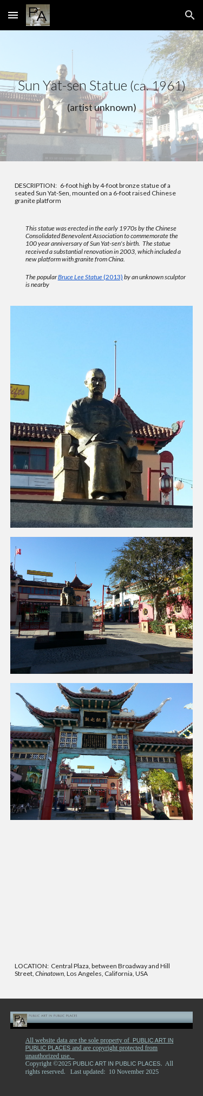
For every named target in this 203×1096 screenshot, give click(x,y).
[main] (101, 96)
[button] (13, 15)
